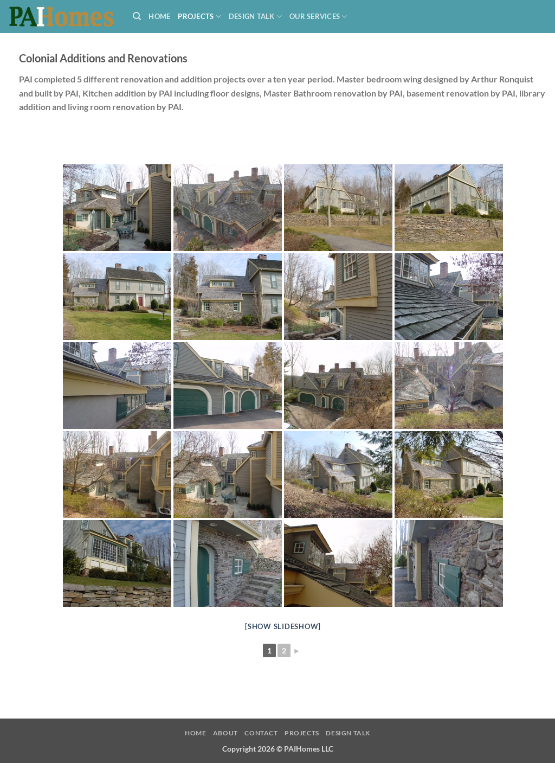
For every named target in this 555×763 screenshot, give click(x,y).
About (225, 733)
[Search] (137, 16)
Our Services (318, 16)
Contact (261, 733)
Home (159, 16)
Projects (199, 16)
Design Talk (255, 16)
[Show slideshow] (283, 626)
